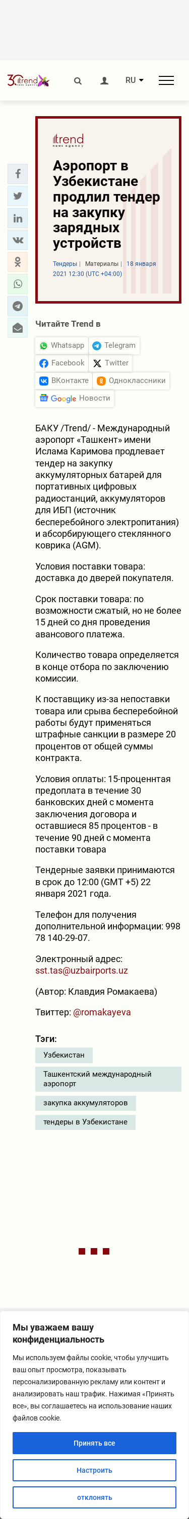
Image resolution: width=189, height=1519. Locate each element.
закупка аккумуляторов (85, 1102)
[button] (18, 173)
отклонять (94, 1497)
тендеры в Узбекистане (85, 1121)
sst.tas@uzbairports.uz (81, 970)
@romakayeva (102, 1012)
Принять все (94, 1443)
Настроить (94, 1470)
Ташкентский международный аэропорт (97, 1079)
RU (130, 80)
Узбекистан (64, 1055)
